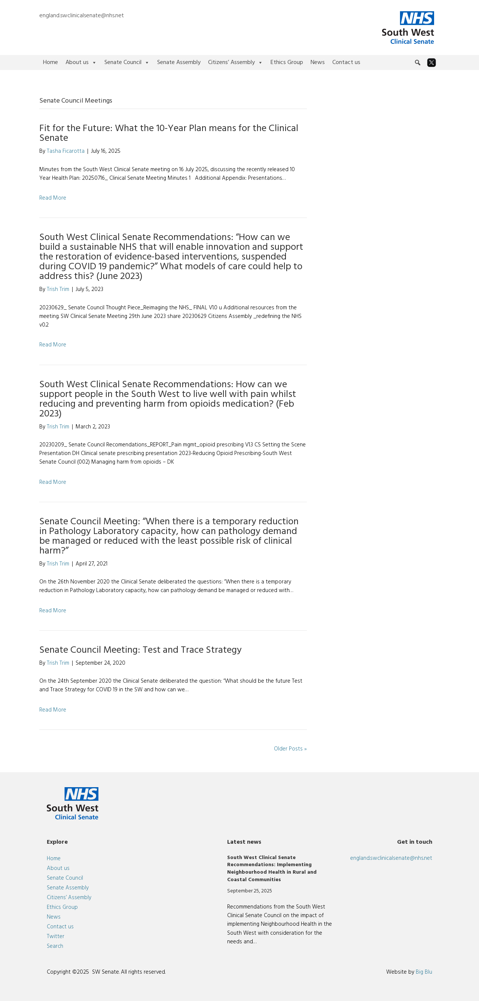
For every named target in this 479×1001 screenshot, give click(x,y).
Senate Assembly (179, 62)
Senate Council (127, 62)
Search (55, 946)
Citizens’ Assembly (235, 62)
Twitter (55, 936)
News (318, 62)
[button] (417, 62)
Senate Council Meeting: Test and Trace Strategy (140, 650)
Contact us (346, 62)
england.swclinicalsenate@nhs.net (81, 16)
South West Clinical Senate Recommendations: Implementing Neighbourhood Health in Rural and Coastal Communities (272, 868)
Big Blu (424, 972)
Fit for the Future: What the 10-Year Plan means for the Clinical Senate (168, 133)
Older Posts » (290, 748)
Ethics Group (287, 62)
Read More (52, 198)
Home (50, 62)
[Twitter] (431, 62)
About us (81, 62)
